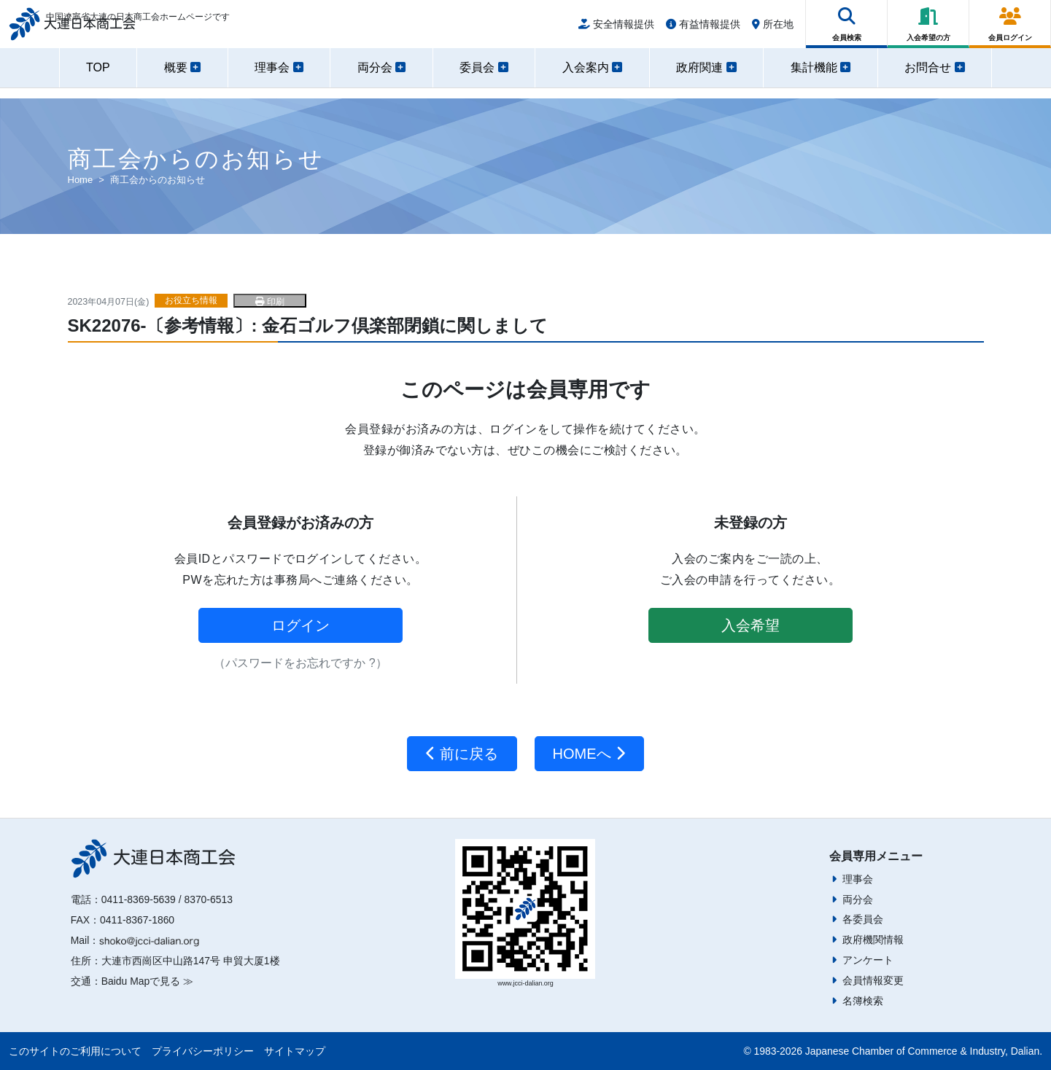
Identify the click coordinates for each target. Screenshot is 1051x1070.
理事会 (857, 879)
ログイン (300, 625)
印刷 (269, 302)
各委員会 (862, 919)
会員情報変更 (873, 980)
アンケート (867, 960)
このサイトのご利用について (75, 1051)
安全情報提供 (616, 30)
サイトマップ (294, 1051)
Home (80, 179)
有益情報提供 (703, 30)
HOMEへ (590, 754)
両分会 (857, 899)
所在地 (773, 30)
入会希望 (750, 625)
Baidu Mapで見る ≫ (147, 981)
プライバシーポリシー (203, 1051)
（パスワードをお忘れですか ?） (300, 663)
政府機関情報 (873, 939)
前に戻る (462, 754)
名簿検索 (862, 1001)
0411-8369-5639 (138, 899)
